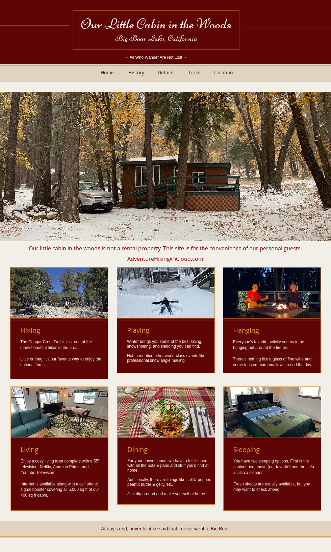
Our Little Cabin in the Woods (156, 23)
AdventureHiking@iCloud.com (165, 258)
